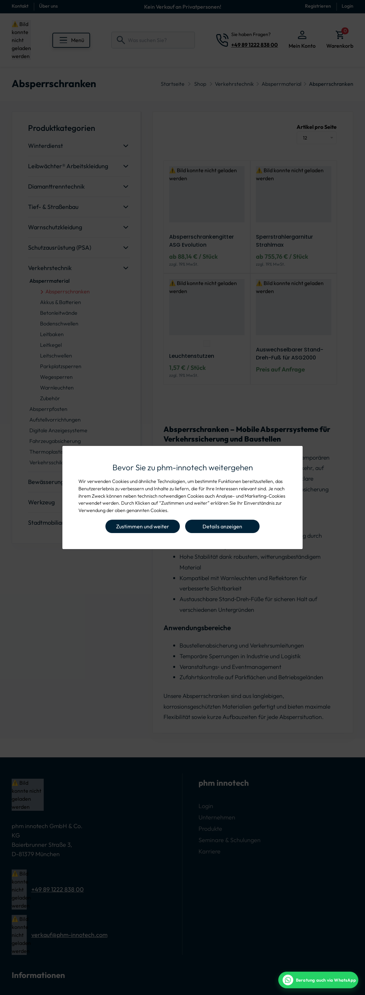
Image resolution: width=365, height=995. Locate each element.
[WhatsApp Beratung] (318, 980)
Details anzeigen (222, 526)
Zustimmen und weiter (142, 526)
